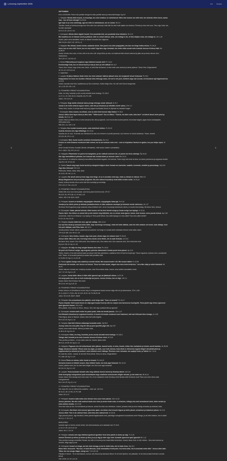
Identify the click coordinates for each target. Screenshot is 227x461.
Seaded (219, 4)
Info (211, 4)
